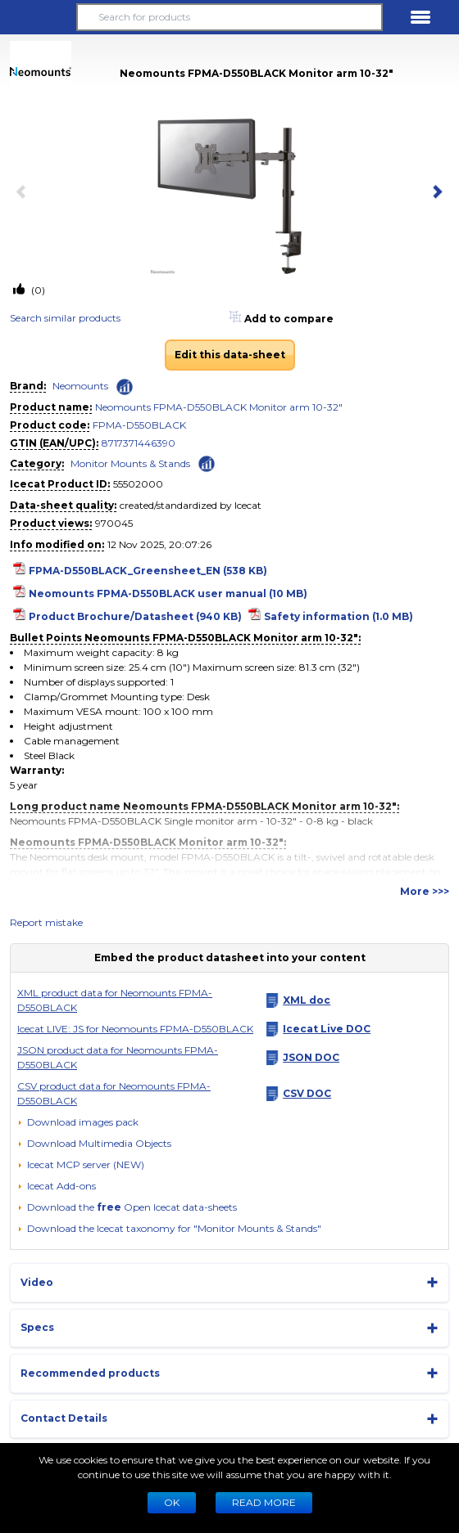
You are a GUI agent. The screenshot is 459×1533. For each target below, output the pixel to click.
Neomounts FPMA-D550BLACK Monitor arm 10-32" (219, 407)
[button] (38, 17)
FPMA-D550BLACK (139, 425)
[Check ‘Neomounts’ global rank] (124, 387)
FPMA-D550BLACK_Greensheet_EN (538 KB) (148, 570)
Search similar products (65, 318)
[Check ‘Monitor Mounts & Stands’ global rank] (206, 462)
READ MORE (264, 1502)
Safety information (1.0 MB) (338, 616)
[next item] (434, 193)
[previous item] (24, 193)
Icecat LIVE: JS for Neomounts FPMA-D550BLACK (135, 1029)
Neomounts (80, 386)
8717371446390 (138, 443)
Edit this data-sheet (230, 354)
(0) (37, 290)
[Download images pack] (78, 1122)
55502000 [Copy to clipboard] (138, 484)
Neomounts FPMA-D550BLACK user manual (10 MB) (168, 593)
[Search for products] (229, 17)
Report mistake (46, 922)
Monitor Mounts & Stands (130, 463)
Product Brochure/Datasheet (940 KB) (135, 616)
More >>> (424, 891)
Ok (172, 1502)
